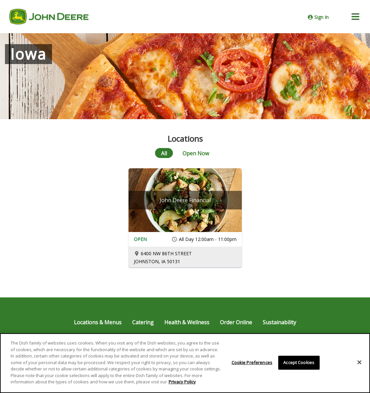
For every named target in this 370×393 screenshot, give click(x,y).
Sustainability (279, 322)
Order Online (236, 322)
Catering (143, 322)
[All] (164, 153)
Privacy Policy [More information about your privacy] (182, 382)
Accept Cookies (298, 362)
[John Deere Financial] (185, 200)
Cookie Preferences (252, 362)
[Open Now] (196, 153)
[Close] (359, 362)
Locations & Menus (98, 322)
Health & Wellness (186, 322)
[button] (355, 16)
